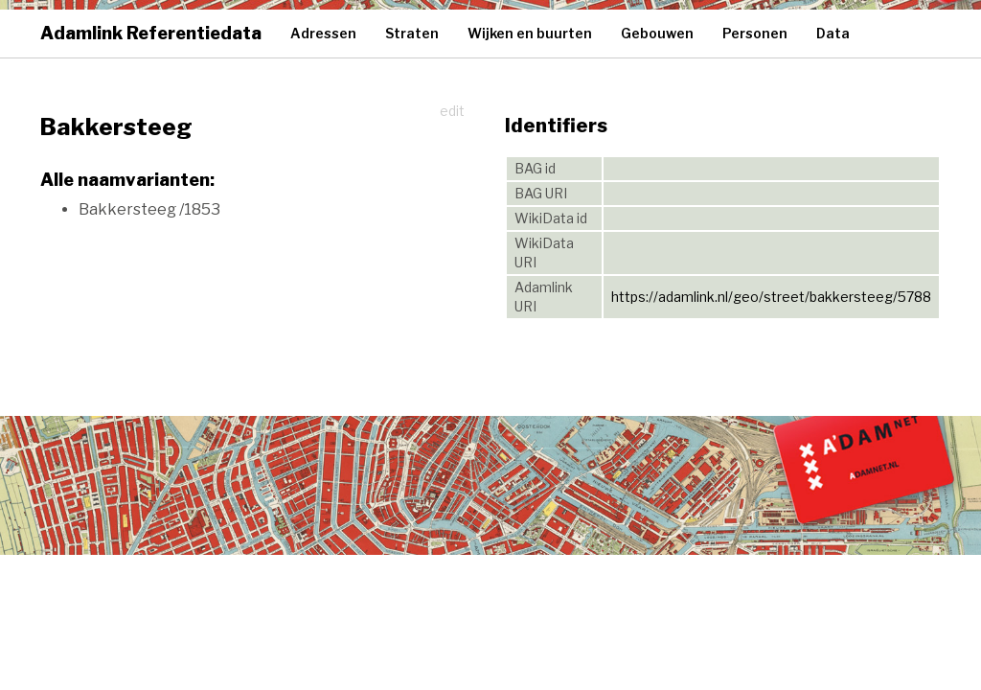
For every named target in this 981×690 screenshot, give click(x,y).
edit (452, 111)
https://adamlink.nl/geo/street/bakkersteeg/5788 (771, 296)
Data (833, 33)
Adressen (323, 33)
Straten (412, 33)
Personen (754, 33)
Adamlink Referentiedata (151, 33)
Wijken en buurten (530, 33)
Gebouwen (657, 33)
